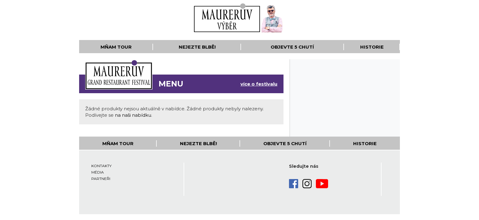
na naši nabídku (133, 115)
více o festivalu (258, 84)
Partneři (100, 178)
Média (97, 172)
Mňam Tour (116, 47)
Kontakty (101, 165)
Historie (372, 47)
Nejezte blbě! (197, 47)
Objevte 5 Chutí (292, 47)
